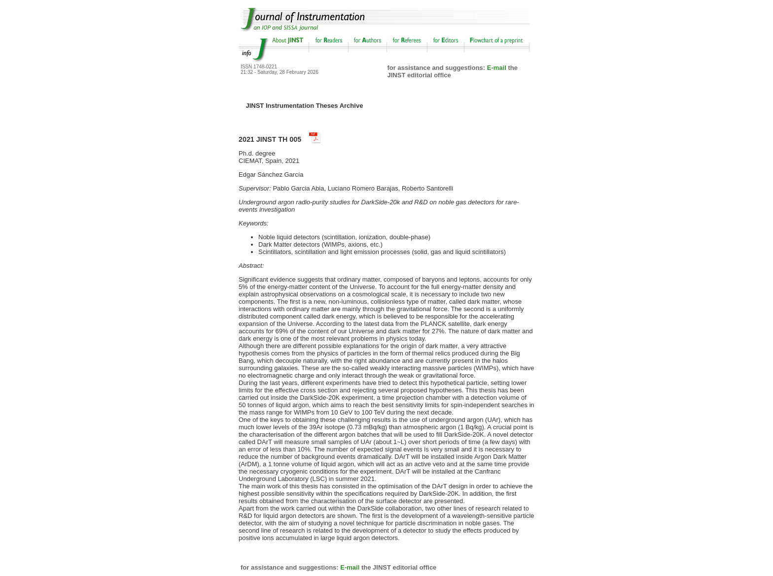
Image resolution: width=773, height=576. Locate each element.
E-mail (496, 67)
